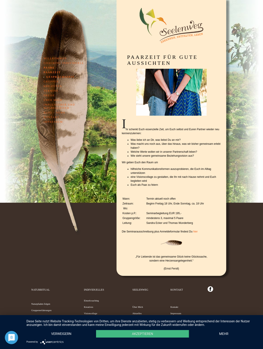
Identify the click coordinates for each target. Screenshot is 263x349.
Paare (49, 67)
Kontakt (51, 117)
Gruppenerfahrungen (41, 310)
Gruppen (51, 81)
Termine (51, 90)
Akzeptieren (142, 334)
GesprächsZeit (60, 76)
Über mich (53, 100)
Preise (49, 95)
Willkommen (55, 58)
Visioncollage (90, 313)
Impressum (53, 121)
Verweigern (61, 334)
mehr (223, 334)
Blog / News (54, 112)
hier (195, 231)
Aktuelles (137, 313)
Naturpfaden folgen (40, 304)
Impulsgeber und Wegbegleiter (59, 106)
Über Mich (137, 307)
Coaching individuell (64, 63)
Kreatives (53, 86)
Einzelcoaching (91, 300)
